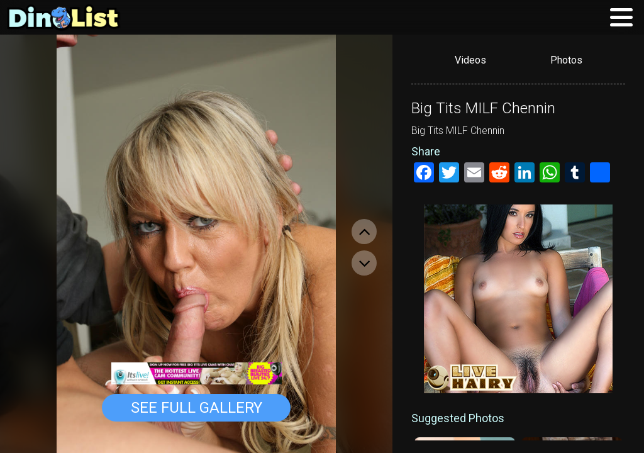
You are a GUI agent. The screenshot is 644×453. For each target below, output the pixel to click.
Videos (470, 60)
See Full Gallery (196, 408)
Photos (566, 60)
